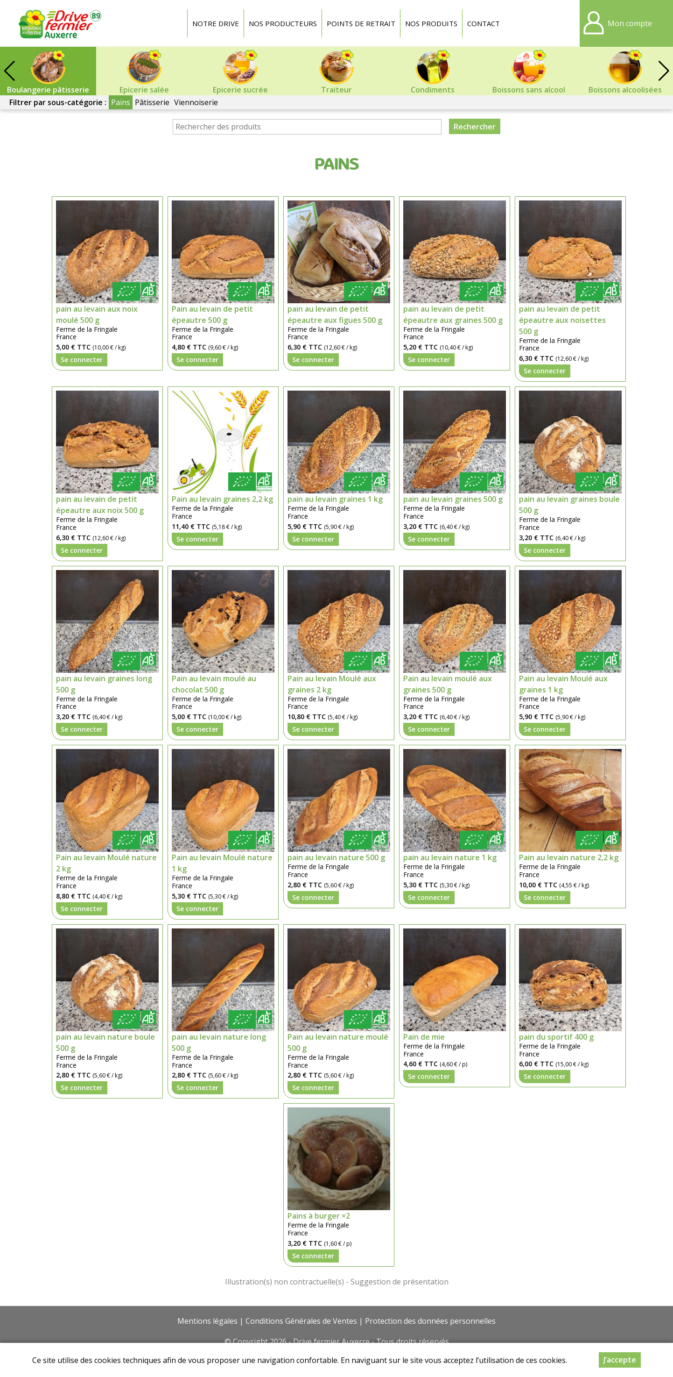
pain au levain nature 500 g (336, 857)
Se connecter (82, 359)
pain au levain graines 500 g (453, 499)
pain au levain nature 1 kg (450, 857)
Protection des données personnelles (430, 1321)
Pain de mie (424, 1037)
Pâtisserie (152, 102)
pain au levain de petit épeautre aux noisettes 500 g (562, 320)
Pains (120, 102)
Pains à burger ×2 (318, 1216)
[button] (663, 71)
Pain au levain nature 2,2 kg (568, 857)
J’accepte (619, 1360)
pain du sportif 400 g (556, 1037)
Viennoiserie (196, 102)
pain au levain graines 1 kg (335, 499)
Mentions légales (207, 1321)
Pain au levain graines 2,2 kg (222, 499)
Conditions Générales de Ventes (301, 1321)
